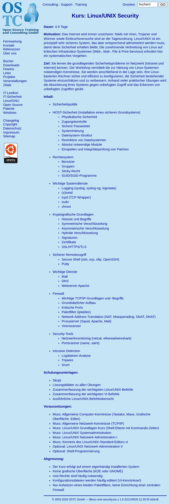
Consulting (50, 4)
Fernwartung (12, 41)
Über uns (9, 53)
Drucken (129, 4)
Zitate (7, 85)
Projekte (9, 77)
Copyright (10, 124)
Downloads (11, 65)
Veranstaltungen (15, 81)
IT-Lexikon (10, 93)
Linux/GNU (11, 101)
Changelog (11, 120)
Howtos (8, 69)
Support (66, 4)
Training (81, 4)
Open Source (12, 105)
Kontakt (8, 45)
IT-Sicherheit (12, 96)
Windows (9, 112)
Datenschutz (12, 128)
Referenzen (11, 49)
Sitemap (9, 136)
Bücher (8, 61)
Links (7, 73)
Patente (9, 108)
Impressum (11, 132)
